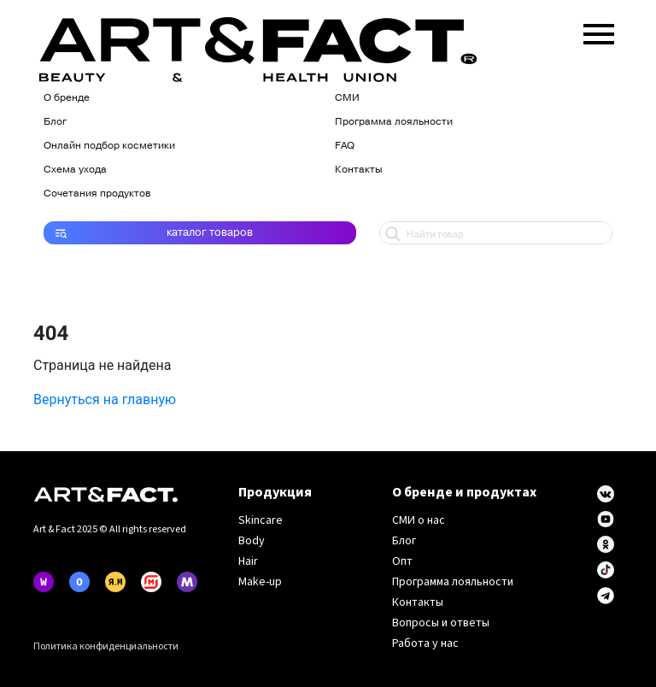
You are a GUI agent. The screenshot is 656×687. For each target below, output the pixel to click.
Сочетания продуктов (97, 193)
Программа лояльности (394, 121)
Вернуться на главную (104, 399)
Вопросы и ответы (440, 622)
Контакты (359, 169)
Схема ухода (75, 169)
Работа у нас (425, 643)
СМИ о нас (418, 520)
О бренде (67, 97)
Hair (248, 561)
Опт (402, 561)
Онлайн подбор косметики (109, 145)
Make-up (260, 581)
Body (251, 540)
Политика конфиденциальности (106, 646)
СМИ (347, 97)
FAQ (344, 145)
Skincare (260, 520)
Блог (55, 121)
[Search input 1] (505, 232)
